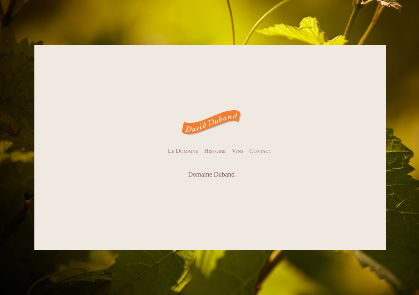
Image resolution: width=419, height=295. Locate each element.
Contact (260, 151)
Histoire (215, 151)
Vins (237, 151)
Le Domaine (183, 151)
